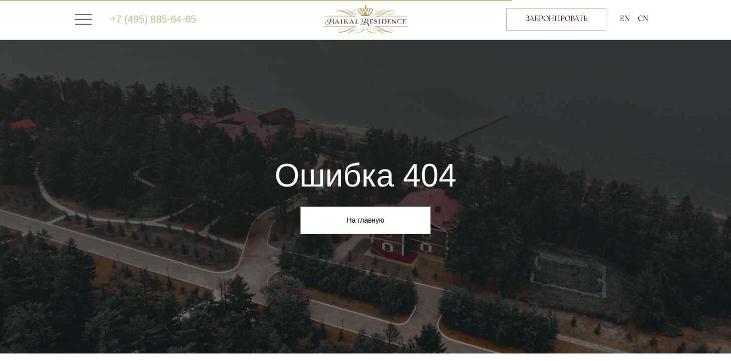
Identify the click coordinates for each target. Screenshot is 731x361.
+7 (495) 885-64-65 (153, 19)
